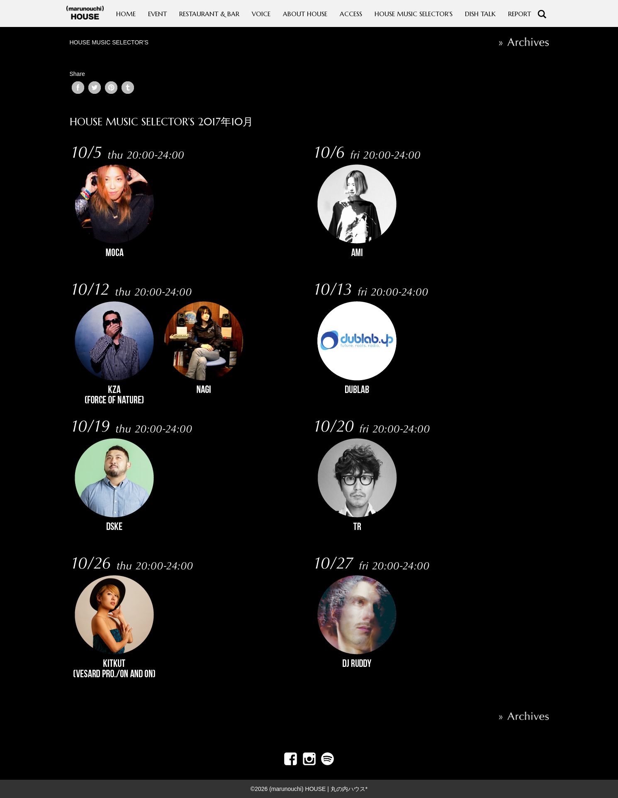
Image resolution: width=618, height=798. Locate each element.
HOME (126, 14)
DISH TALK (480, 14)
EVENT (157, 14)
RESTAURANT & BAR (209, 14)
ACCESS (351, 14)
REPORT (519, 14)
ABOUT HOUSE (305, 14)
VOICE (261, 14)
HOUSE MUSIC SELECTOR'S (414, 14)
